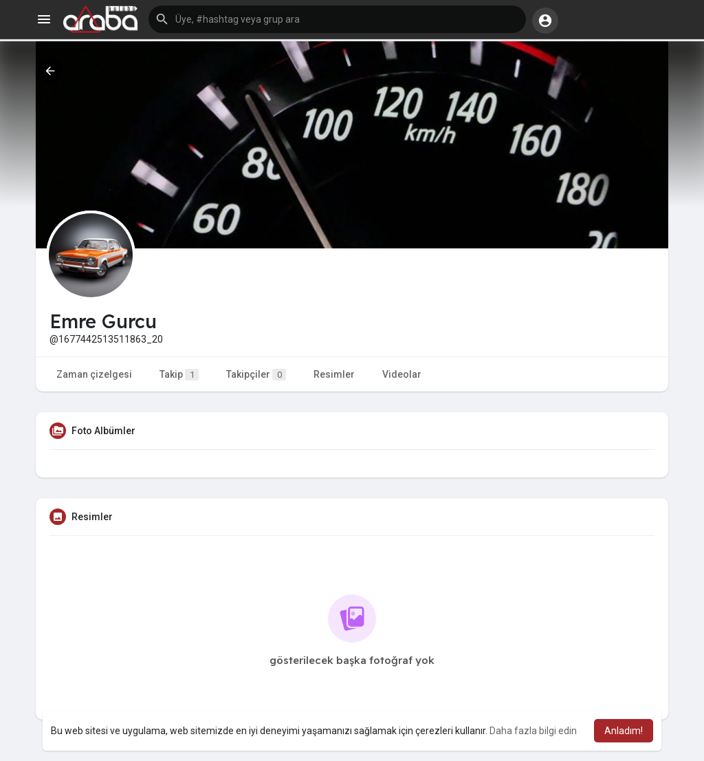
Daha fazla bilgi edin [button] (533, 730)
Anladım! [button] (623, 730)
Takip (179, 374)
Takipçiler (256, 374)
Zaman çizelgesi (94, 374)
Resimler (334, 374)
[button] (337, 19)
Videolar (401, 374)
